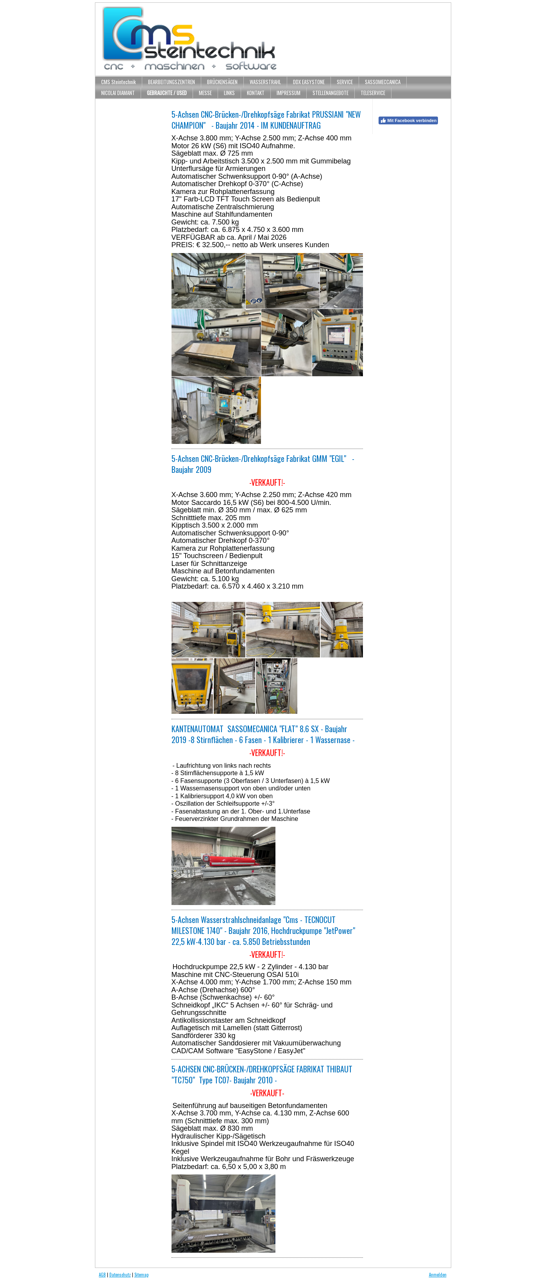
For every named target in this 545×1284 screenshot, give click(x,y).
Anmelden (438, 1274)
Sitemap (141, 1274)
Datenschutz (120, 1274)
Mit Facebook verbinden (408, 120)
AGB (102, 1274)
